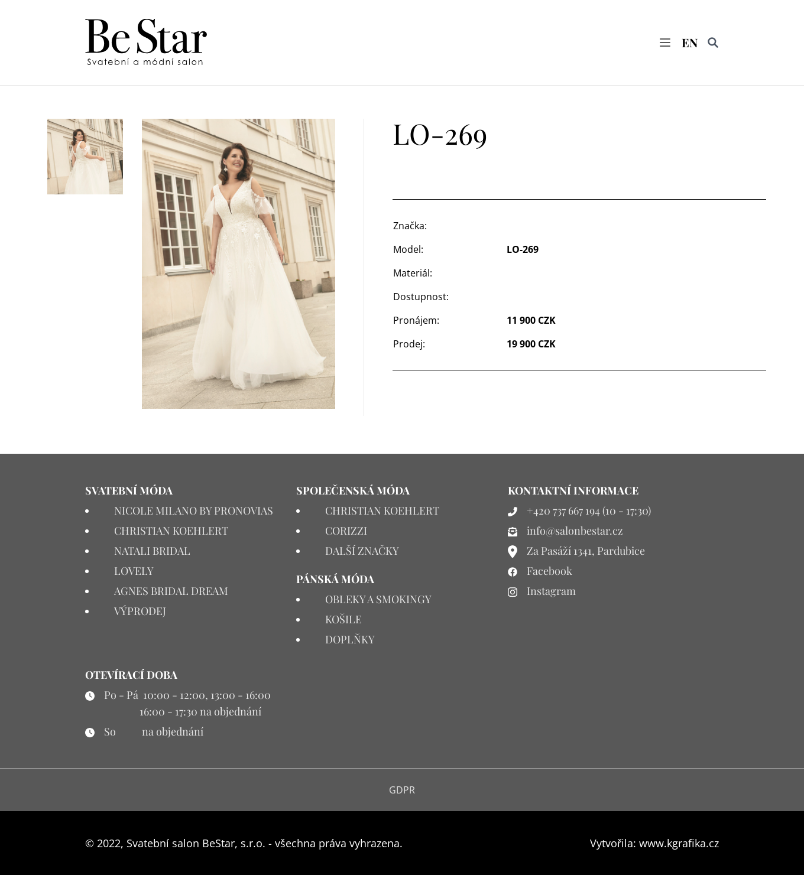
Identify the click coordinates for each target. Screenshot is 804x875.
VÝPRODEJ (140, 611)
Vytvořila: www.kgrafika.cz (654, 843)
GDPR (402, 789)
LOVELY (134, 571)
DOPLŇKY (350, 639)
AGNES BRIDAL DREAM (171, 591)
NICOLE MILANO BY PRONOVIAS (193, 510)
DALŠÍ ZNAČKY (362, 551)
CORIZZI (346, 530)
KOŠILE (343, 619)
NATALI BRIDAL (152, 551)
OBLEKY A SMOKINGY (378, 599)
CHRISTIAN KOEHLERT (171, 530)
